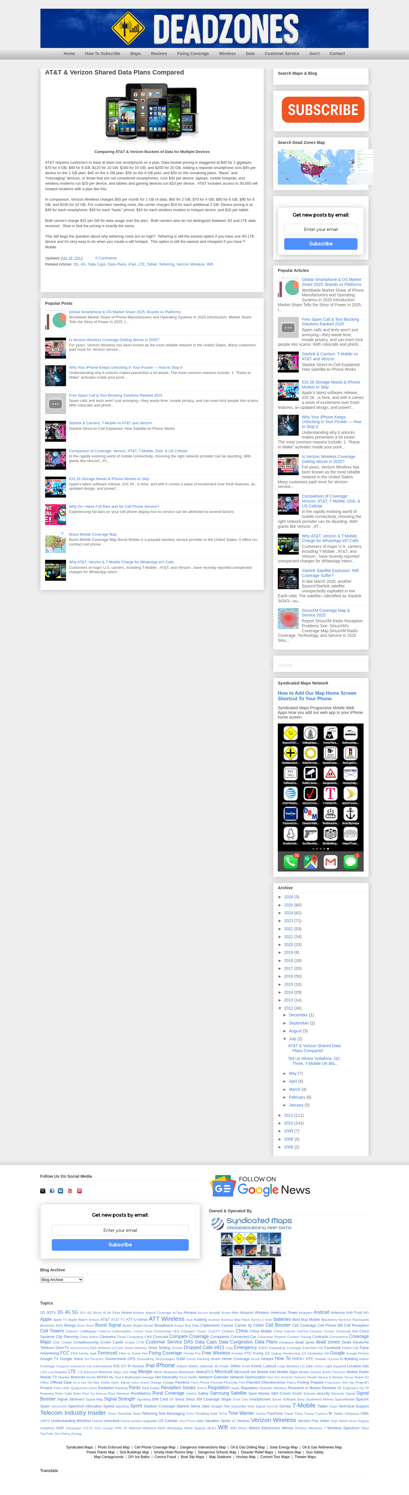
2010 (289, 1123)
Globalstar (315, 1353)
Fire (145, 1353)
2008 (289, 1139)
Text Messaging (172, 1413)
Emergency (245, 1347)
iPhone (165, 1365)
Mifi (253, 1372)
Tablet (152, 264)
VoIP (60, 1428)
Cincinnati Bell (347, 1331)
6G (89, 1312)
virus (352, 1421)
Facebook (332, 1348)
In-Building (349, 1359)
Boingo (70, 1325)
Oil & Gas (79, 1382)
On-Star (93, 1382)
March (295, 1089)
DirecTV (62, 1348)
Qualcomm (79, 1388)
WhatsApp (175, 1428)
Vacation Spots (217, 1421)
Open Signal (120, 1382)
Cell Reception (356, 1325)
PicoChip (230, 1382)
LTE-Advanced (87, 1372)
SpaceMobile (345, 1399)
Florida (189, 1353)
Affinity (97, 1312)
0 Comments (106, 258)
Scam (297, 1393)
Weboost (149, 1428)
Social (276, 1399)
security (323, 1393)
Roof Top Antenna (94, 1393)
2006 (289, 1147)
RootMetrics (141, 1393)
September (299, 1023)
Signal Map (94, 1399)
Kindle (246, 1366)
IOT (123, 1366)
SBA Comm (281, 1393)
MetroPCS (205, 1372)
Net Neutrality (166, 1377)
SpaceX (362, 1399)
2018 (289, 960)
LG (302, 1366)
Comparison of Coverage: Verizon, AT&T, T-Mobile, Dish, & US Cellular (128, 451)
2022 (289, 928)
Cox (56, 1342)
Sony (301, 1399)
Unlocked (111, 1421)
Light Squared (335, 1366)
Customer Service (282, 53)
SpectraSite (59, 1406)
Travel (288, 1413)
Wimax (288, 1428)
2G (42, 1312)
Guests (191, 1359)
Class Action (88, 1337)
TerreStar (124, 1413)
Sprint (136, 1405)
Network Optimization (248, 1377)
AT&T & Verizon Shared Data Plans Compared (314, 1048)
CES (176, 1331)
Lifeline (318, 1366)
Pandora (182, 1382)
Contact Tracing (299, 1337)
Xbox (365, 1428)
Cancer (227, 1325)
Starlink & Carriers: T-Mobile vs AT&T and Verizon (110, 423)
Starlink (183, 1406)
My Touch (116, 1377)
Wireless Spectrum (343, 1428)
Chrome (316, 1331)
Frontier (237, 1353)
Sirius (180, 1399)
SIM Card (160, 1399)
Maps (135, 53)
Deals (346, 1342)
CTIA (140, 1342)
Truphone (321, 1413)
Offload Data (61, 1382)
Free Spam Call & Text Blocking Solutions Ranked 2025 (115, 395)
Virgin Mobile (339, 1421)
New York (273, 1377)
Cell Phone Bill (330, 1325)
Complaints (219, 1336)
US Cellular (167, 1421)
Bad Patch (242, 1319)
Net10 (183, 1377)
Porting (303, 1382)
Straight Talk (220, 1406)
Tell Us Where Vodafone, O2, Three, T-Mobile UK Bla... (314, 1061)
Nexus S (324, 1377)
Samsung (219, 1393)
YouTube (47, 1433)
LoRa (43, 1372)
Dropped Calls (198, 1347)
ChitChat (302, 1331)
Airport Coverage (158, 1312)
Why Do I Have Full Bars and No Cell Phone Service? (114, 506)
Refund (202, 1388)
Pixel (242, 1382)
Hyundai (333, 1359)
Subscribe (320, 244)
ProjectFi (362, 1382)
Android (321, 1312)
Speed (108, 1406)
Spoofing (122, 1406)
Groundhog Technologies (156, 1359)
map (133, 1372)
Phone (204, 1382)
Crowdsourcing (86, 1342)
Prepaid (316, 1382)
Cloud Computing (130, 1337)
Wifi (210, 264)
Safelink (191, 1393)
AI (104, 1312)
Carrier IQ (243, 1325)
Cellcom (72, 1331)
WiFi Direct (238, 1428)
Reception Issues (178, 1387)
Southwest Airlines (320, 1399)
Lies (309, 1366)
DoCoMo (118, 1348)
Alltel (235, 1312)
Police (291, 1382)
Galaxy (276, 1353)
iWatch (193, 1366)
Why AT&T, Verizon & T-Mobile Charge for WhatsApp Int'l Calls (121, 562)
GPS (131, 1359)
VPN (118, 1428)
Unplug (125, 1421)
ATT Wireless (166, 1318)
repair (235, 1388)
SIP (171, 1399)
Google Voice (71, 1359)
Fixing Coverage (193, 53)
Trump (309, 1413)
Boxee (127, 1325)
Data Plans (117, 264)
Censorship (162, 1331)
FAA (320, 1348)
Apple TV (60, 1319)
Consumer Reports (271, 1337)
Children (228, 1331)
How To (283, 1358)
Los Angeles (57, 1372)
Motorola (77, 1377)
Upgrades (150, 1421)
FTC (248, 1353)
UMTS (45, 1421)
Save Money (259, 1393)
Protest (46, 1388)
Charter (201, 1331)
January (297, 1105)
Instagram (63, 1366)
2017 (289, 968)
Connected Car (243, 1336)
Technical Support (354, 1406)
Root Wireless (119, 1393)
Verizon (243, 1421)
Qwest (92, 1388)
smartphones (260, 1399)
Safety (203, 1393)
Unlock (97, 1421)
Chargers (188, 1331)
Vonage (108, 1428)
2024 (289, 912)
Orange (155, 1382)
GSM (180, 1359)
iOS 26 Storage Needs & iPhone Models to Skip (109, 479)
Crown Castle (111, 1342)
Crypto (130, 1342)
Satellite (239, 1393)
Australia (214, 1319)
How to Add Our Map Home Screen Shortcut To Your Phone (317, 695)
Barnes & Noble (262, 1319)
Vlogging (363, 1421)
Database (286, 1342)
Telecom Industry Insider (73, 1412)
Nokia (359, 1377)
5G (75, 1312)
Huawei (320, 1359)
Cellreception (122, 1331)
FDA (74, 1353)
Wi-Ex (211, 1428)
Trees (298, 1413)
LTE (141, 264)
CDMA (258, 1325)
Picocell (216, 1382)
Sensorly (337, 1393)
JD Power (221, 1366)
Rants (135, 1387)
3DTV (51, 1312)
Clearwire (107, 1336)
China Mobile (260, 1331)
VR (125, 1428)
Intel (89, 1366)
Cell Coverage (304, 1325)
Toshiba (260, 1413)
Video (324, 1421)
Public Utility (61, 1388)
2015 (289, 984)
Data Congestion (236, 1341)
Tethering (166, 264)
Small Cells (240, 1399)
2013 (289, 1000)
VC (234, 1421)
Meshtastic (187, 1372)
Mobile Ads (266, 1372)
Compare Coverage (189, 1336)
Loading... (287, 665)
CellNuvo (104, 1331)
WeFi (162, 1428)
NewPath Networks (294, 1377)
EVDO (263, 1348)
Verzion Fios (308, 1421)
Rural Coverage (168, 1393)
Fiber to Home (130, 1353)
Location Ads (358, 1366)
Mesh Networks (166, 1372)
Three (190, 1413)
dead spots (304, 1342)
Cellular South (143, 1331)
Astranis (94, 1319)
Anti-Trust (354, 1312)
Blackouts (344, 1319)
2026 (289, 896)
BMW (59, 1325)
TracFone (275, 1413)
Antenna (338, 1312)
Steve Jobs (200, 1406)
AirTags (177, 1312)
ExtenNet (309, 1348)
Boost (90, 1325)
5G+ (83, 1312)
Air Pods (113, 1312)
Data (250, 53)
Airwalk (214, 1312)
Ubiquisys (352, 1413)
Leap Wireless (288, 1366)
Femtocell (108, 1352)
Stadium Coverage (159, 1406)
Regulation (219, 1387)
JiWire (235, 1366)
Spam (45, 1406)
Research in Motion (304, 1388)
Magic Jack (121, 1372)
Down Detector (136, 1348)
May (293, 1073)
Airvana (190, 1312)
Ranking (121, 1388)
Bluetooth (47, 1325)
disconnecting (79, 1348)
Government (115, 1359)
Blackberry (329, 1319)
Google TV (49, 1359)
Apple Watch (78, 1319)
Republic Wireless (273, 1388)
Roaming (47, 1393)
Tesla (137, 1413)
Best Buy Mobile (306, 1319)
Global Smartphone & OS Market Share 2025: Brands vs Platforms (125, 312)
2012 (289, 1008)
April (293, 1081)
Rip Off (364, 1388)
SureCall (272, 1406)
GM (326, 1353)
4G (83, 264)
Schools (309, 1393)
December (299, 1015)
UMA (364, 1413)
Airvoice (203, 1312)
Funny (258, 1353)
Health (215, 1359)
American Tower (284, 1312)
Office (44, 1382)
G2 (267, 1353)
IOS (116, 1366)
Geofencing (291, 1353)
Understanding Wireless (71, 1421)
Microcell (224, 1371)
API (366, 1312)
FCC (65, 1352)
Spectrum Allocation (85, 1406)
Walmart (135, 1428)
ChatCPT (214, 1331)
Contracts (320, 1336)
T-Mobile (304, 1405)
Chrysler (329, 1331)
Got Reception (94, 1359)
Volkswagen (74, 1428)
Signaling (144, 1399)
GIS (304, 1353)
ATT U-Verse (136, 1319)
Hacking (203, 1359)
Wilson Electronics (264, 1428)
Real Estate (151, 1388)
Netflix (193, 1377)
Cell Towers (52, 1330)
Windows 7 (317, 1428)
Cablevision (210, 1325)
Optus (135, 1382)
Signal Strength (119, 1398)
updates (136, 1421)
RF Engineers (347, 1388)
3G (76, 264)
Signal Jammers (71, 1399)
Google (337, 1352)
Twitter (339, 1413)
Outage (168, 1382)
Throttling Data (206, 1413)
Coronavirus (339, 1337)
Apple (46, 1319)
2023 (289, 920)
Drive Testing (159, 1348)
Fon (198, 1353)
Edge (229, 1348)
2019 (289, 952)
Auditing (200, 1319)
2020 (289, 944)
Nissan (349, 1377)
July (293, 1038)
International (102, 1366)
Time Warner (241, 1413)
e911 (219, 1347)
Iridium (182, 1366)
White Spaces (195, 1428)
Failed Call (350, 1348)
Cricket (66, 1342)
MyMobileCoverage (139, 1377)
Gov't (315, 53)
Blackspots (361, 1319)
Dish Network (100, 1348)
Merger (145, 1371)
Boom (81, 1325)
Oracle (144, 1382)
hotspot (267, 1359)
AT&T (105, 1319)
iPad (132, 264)
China (242, 1330)
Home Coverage (236, 1359)
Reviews (159, 53)
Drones (177, 1348)
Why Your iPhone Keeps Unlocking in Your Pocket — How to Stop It (125, 367)
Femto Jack (88, 1353)
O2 (366, 1377)
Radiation (106, 1388)
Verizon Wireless (191, 264)
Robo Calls (63, 1393)
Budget (179, 1325)
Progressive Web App (340, 1382)
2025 (289, 905)
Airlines (138, 1312)
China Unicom (284, 1331)
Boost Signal (108, 1325)
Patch (195, 1382)
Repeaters (249, 1388)
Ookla (105, 1382)
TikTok (222, 1413)
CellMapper (88, 1331)
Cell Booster (278, 1325)
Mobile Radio (358, 1372)
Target (333, 1406)
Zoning (76, 1433)
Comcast (160, 1336)
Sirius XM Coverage (203, 1399)
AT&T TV (118, 1319)
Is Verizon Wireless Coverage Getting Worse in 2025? (114, 340)
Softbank (289, 1399)
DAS (188, 1341)
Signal (350, 1393)
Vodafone (47, 1428)
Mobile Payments (334, 1372)
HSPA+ (298, 1359)
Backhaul (227, 1319)
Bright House (143, 1325)
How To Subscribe (102, 53)
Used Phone (187, 1421)
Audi (189, 1319)
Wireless (227, 53)
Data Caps (97, 264)
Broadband (163, 1325)
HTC (310, 1359)
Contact (337, 53)
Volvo (98, 1428)
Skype (226, 1399)
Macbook (105, 1372)
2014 (289, 992)
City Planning (67, 1336)
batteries (282, 1319)
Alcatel (225, 1312)
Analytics (306, 1312)
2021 (289, 936)
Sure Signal (256, 1406)
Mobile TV (48, 1377)
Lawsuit (269, 1366)
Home (69, 53)
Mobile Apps (287, 1372)
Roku (77, 1393)
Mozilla (91, 1377)
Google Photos (357, 1353)
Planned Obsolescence (265, 1382)
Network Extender (214, 1377)
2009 (289, 1131)
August (296, 1031)
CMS (148, 1337)
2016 (289, 976)
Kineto (256, 1366)
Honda (255, 1359)
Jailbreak (206, 1366)
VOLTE (88, 1428)
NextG (312, 1377)
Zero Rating (62, 1433)
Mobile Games (310, 1372)
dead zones (328, 1341)
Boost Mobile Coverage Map (93, 534)
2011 (289, 1115)
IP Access (136, 1366)
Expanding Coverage (285, 1348)
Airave (126, 1312)
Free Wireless (216, 1352)
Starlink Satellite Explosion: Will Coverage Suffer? (330, 573)
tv (330, 1413)
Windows (301, 1428)
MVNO (102, 1377)
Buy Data (192, 1325)
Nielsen (338, 1377)
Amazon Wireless (254, 1312)
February (297, 1097)
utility (200, 1421)
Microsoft (242, 1372)
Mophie (63, 1377)
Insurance (77, 1366)
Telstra (112, 1413)
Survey (285, 1406)
